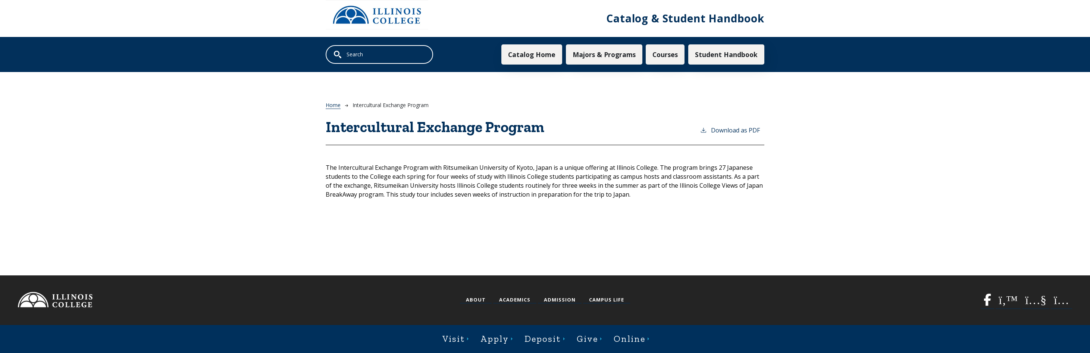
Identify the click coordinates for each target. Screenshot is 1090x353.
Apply (494, 338)
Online (629, 338)
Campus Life (606, 299)
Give (587, 338)
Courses (665, 54)
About (476, 299)
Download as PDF (730, 130)
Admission (560, 299)
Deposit (542, 338)
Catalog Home (531, 54)
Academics (514, 299)
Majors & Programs (604, 54)
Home (333, 105)
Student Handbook (726, 54)
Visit (453, 338)
